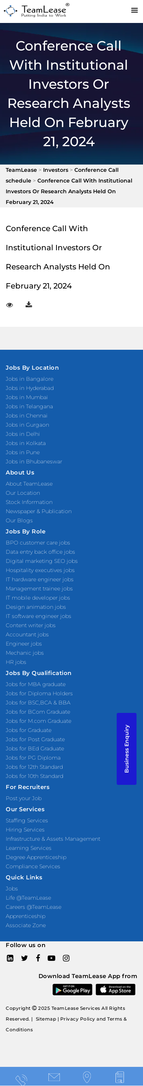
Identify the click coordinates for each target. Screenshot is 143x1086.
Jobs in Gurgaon (27, 424)
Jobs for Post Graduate (35, 739)
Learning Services (28, 848)
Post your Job (24, 798)
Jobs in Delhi (23, 433)
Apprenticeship (25, 916)
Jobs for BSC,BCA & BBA (38, 702)
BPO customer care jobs (38, 542)
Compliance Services (33, 866)
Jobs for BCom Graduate (38, 711)
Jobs (12, 888)
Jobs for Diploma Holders (39, 693)
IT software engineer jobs (38, 616)
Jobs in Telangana (29, 406)
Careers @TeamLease (33, 906)
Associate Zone (26, 925)
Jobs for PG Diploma (33, 757)
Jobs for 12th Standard (34, 766)
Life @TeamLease (28, 897)
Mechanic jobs (25, 652)
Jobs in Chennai (27, 415)
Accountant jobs (27, 634)
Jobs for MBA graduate (36, 684)
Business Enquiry (126, 749)
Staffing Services (27, 820)
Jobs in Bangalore (29, 378)
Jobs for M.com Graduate (38, 720)
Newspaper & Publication (39, 511)
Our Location (23, 492)
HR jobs (16, 662)
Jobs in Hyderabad (30, 388)
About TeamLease (29, 483)
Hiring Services (25, 829)
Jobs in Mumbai (27, 397)
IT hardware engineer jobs (40, 579)
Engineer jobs (24, 643)
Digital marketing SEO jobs (42, 561)
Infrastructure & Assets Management (53, 838)
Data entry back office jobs (40, 551)
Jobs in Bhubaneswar (34, 461)
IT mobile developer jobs (38, 597)
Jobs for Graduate (28, 730)
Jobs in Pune (23, 452)
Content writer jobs (31, 625)
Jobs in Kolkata (26, 443)
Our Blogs (19, 520)
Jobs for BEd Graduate (35, 748)
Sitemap (46, 1019)
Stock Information (29, 502)
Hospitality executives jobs (40, 570)
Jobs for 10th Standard (34, 776)
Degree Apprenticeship (36, 857)
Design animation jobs (36, 606)
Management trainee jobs (39, 588)
